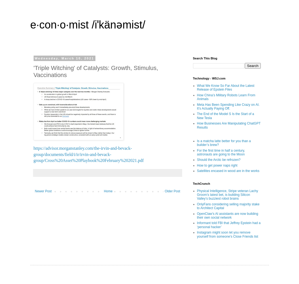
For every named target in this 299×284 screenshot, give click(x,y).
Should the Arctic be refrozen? (219, 160)
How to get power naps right (217, 165)
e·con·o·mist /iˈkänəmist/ (88, 25)
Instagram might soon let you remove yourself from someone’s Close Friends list (227, 234)
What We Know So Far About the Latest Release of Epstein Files (226, 87)
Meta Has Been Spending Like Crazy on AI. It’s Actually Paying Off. (228, 106)
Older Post (172, 191)
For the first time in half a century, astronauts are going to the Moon (221, 152)
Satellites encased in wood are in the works (228, 171)
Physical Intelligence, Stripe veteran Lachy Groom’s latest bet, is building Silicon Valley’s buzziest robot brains (227, 195)
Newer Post (43, 191)
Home (108, 191)
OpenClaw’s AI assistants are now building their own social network (227, 215)
